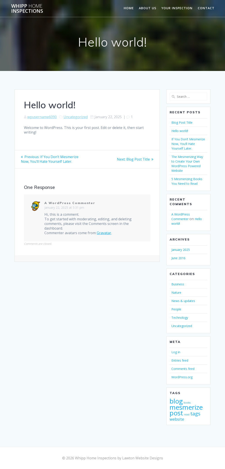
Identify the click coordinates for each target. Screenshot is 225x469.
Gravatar (104, 232)
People (176, 309)
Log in (175, 352)
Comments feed (182, 369)
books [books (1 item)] (187, 402)
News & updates (183, 301)
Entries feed (179, 360)
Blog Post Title (181, 122)
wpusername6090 (42, 116)
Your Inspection (176, 8)
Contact (206, 8)
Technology (179, 317)
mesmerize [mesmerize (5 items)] (186, 407)
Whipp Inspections (27, 8)
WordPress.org (181, 377)
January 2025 (180, 250)
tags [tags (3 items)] (195, 413)
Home (129, 8)
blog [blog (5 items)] (176, 401)
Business (177, 284)
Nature (176, 292)
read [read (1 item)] (186, 414)
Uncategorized (76, 116)
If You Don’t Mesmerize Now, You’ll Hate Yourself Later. (188, 143)
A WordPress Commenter (69, 203)
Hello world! (179, 131)
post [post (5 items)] (176, 413)
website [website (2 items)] (177, 419)
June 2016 (178, 258)
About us (147, 8)
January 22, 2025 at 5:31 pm (64, 207)
